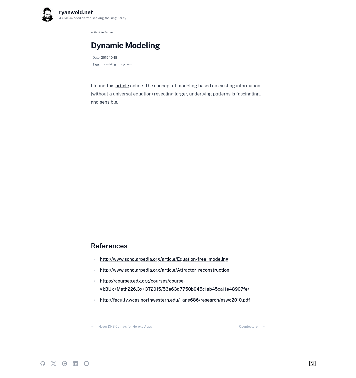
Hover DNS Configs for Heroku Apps (125, 326)
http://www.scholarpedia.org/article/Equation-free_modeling (164, 259)
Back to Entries (103, 32)
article (122, 85)
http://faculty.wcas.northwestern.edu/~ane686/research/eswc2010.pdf (175, 300)
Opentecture (248, 326)
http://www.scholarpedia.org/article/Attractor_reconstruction (164, 270)
